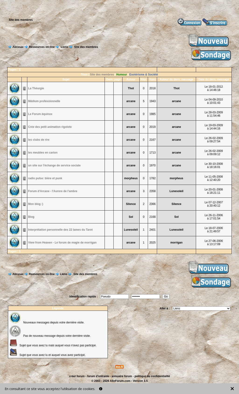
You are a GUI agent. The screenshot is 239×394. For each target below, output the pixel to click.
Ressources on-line (42, 47)
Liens (64, 47)
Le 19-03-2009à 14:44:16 (214, 127)
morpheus (131, 178)
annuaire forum (122, 376)
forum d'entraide (98, 376)
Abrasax (17, 47)
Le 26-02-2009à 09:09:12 (214, 152)
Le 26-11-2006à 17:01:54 (214, 217)
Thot (131, 88)
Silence (131, 204)
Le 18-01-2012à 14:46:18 (214, 88)
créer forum (77, 376)
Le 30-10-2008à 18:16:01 (214, 165)
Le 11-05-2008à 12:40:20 (214, 178)
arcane (130, 101)
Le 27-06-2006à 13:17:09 (214, 242)
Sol (131, 216)
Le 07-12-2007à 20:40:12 (214, 204)
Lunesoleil (176, 191)
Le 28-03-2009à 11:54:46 (214, 114)
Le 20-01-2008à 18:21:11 (214, 191)
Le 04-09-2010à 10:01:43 (214, 101)
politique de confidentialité (152, 376)
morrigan (176, 242)
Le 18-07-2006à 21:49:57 (214, 229)
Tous (84, 74)
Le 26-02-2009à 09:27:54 (214, 139)
